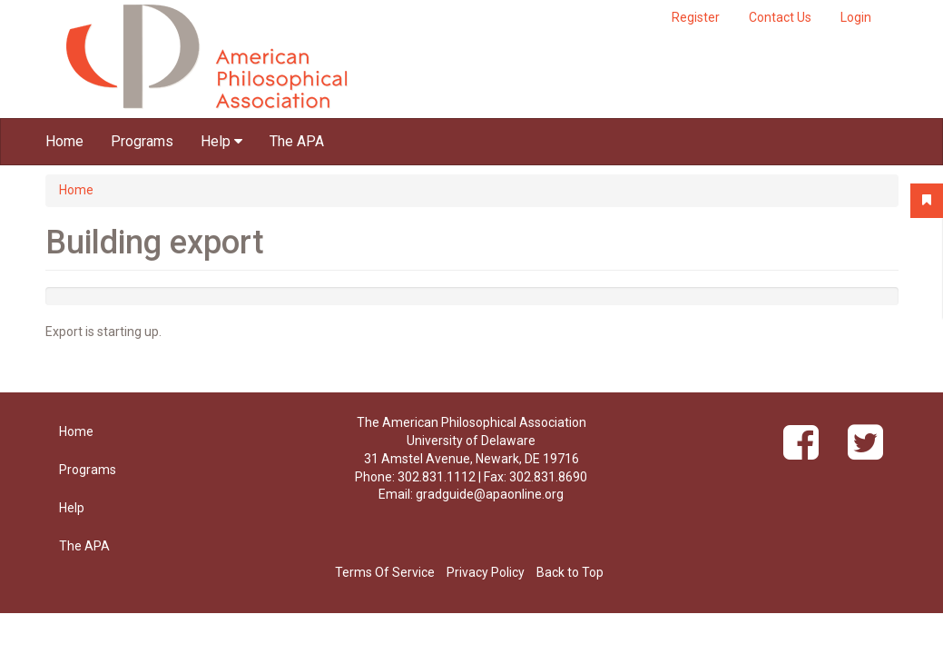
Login (855, 17)
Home (64, 141)
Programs (142, 141)
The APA (297, 141)
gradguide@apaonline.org (490, 494)
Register (696, 17)
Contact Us (780, 17)
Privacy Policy (486, 572)
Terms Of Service (385, 572)
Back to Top (570, 572)
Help (221, 141)
